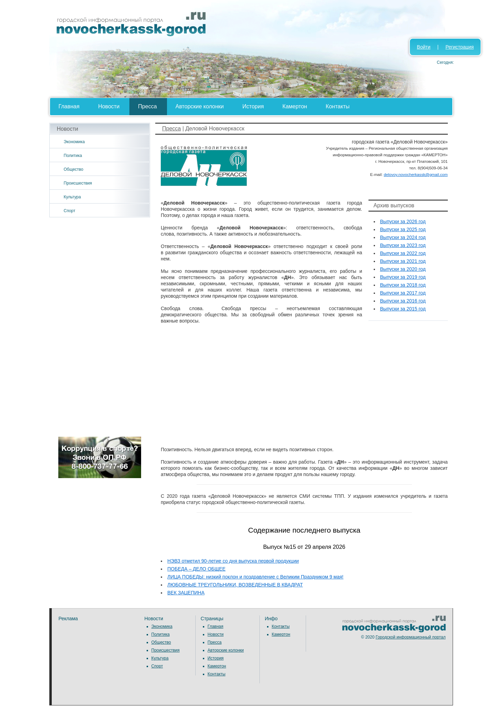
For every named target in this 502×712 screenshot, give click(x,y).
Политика (73, 155)
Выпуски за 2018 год (403, 285)
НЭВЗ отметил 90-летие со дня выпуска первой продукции (233, 561)
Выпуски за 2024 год (403, 237)
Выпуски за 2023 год (403, 245)
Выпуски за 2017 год (403, 293)
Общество (73, 169)
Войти (423, 47)
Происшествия (78, 183)
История (253, 106)
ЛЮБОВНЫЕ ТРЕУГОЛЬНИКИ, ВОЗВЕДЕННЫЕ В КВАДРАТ (235, 584)
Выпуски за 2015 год (403, 309)
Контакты (338, 106)
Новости (108, 106)
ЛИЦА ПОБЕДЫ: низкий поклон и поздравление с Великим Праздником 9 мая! (255, 577)
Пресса (147, 106)
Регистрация (459, 47)
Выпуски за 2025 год (403, 229)
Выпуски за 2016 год (403, 301)
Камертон (295, 106)
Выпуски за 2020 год (403, 269)
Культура (72, 197)
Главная (69, 106)
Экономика (74, 141)
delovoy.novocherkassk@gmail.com (415, 174)
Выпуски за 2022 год (403, 253)
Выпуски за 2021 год (403, 261)
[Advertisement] (99, 327)
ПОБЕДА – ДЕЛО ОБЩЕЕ (196, 569)
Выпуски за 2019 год (403, 277)
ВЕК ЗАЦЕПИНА (186, 592)
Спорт (70, 210)
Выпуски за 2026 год (403, 221)
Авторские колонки (200, 106)
